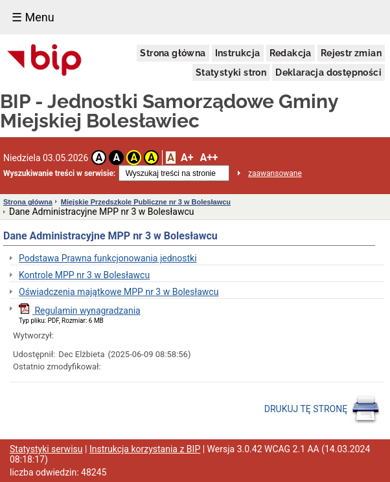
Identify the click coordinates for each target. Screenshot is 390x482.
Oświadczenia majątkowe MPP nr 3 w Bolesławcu (118, 292)
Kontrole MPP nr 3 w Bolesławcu (84, 275)
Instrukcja (237, 53)
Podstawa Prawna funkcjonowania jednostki (108, 258)
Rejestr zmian (351, 53)
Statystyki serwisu (46, 449)
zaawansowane (275, 173)
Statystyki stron (231, 72)
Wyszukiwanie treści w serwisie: (59, 173)
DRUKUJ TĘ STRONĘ (322, 409)
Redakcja (291, 53)
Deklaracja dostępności (328, 72)
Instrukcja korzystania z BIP (144, 449)
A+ (187, 157)
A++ (209, 157)
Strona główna (172, 53)
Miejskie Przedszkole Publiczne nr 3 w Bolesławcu (146, 202)
